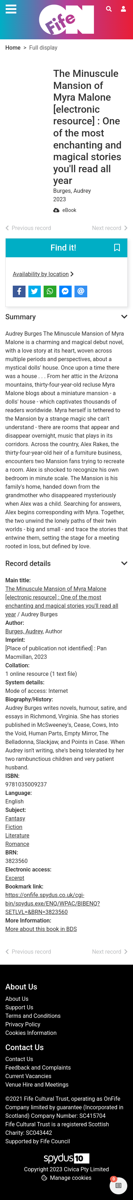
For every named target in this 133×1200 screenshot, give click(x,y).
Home (13, 47)
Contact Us (19, 1059)
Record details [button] (28, 563)
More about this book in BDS (41, 929)
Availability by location (43, 274)
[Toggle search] (109, 9)
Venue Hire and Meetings (36, 1084)
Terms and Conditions (33, 1016)
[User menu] (123, 9)
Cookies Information (31, 1033)
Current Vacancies (28, 1076)
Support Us (19, 1007)
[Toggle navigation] (11, 8)
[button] (117, 248)
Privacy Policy (22, 1024)
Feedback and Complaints (38, 1067)
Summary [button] (20, 317)
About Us (16, 999)
